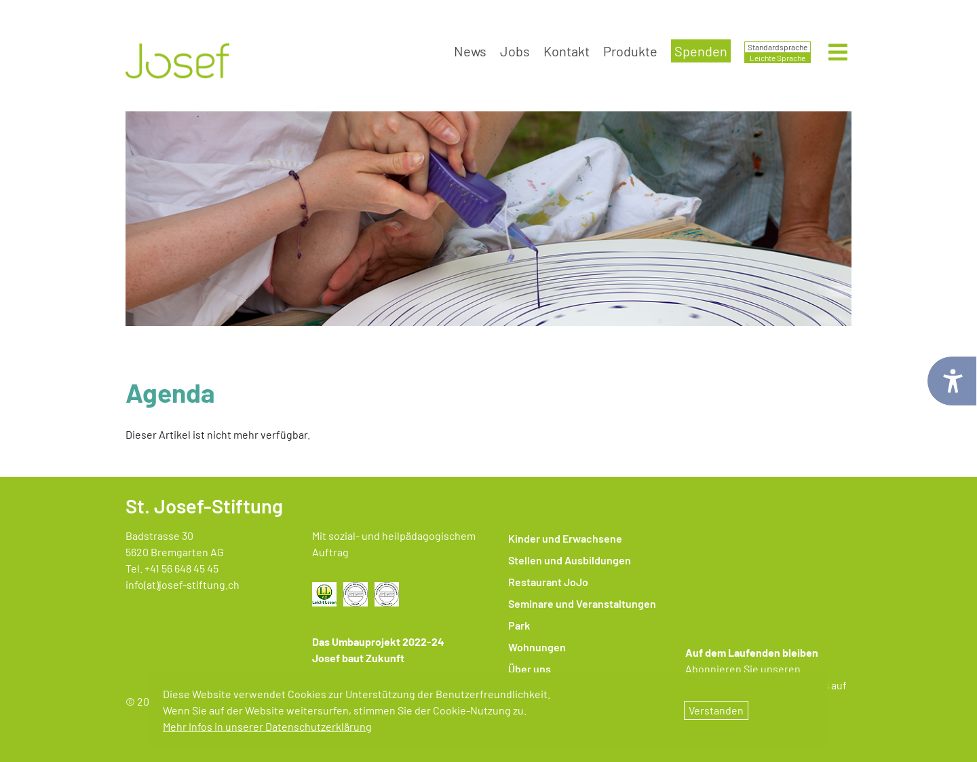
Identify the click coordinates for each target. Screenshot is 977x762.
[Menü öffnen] (837, 56)
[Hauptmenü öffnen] (837, 53)
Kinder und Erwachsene (565, 538)
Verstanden (716, 710)
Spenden (700, 51)
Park (519, 625)
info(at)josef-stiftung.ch (183, 584)
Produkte (630, 51)
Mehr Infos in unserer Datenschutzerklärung (267, 726)
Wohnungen (537, 646)
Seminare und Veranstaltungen (582, 603)
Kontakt (566, 51)
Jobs (515, 51)
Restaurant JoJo (548, 581)
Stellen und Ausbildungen (569, 560)
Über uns (529, 668)
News (470, 51)
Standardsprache (777, 47)
